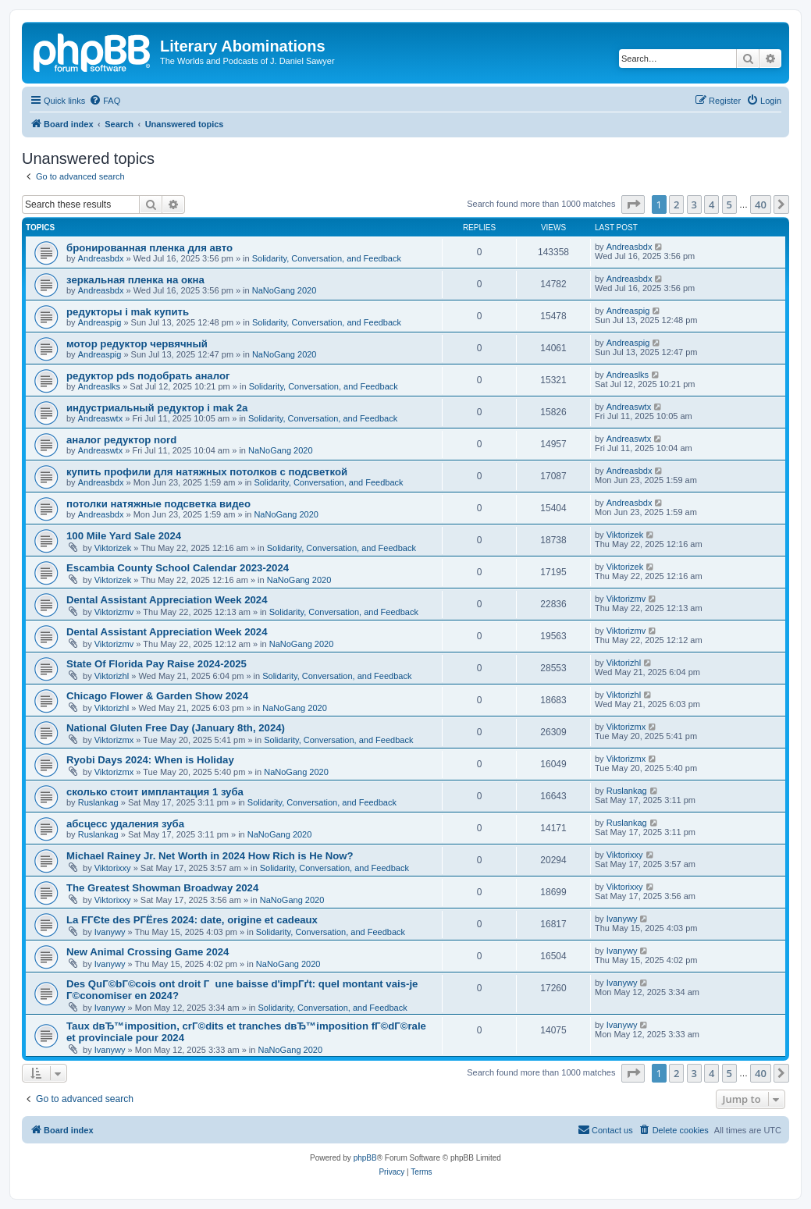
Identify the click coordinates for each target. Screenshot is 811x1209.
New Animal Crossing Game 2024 (147, 952)
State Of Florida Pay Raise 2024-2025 (156, 664)
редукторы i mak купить (127, 312)
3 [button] (694, 204)
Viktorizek (112, 548)
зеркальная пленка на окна (135, 280)
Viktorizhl (111, 676)
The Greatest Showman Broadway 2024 (162, 888)
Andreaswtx (100, 418)
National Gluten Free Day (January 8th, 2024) (175, 728)
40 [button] (761, 204)
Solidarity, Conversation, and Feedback (326, 258)
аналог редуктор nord (121, 440)
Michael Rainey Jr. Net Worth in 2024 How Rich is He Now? (210, 856)
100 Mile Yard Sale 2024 (123, 536)
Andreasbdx (101, 258)
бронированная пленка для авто (149, 248)
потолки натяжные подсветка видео (158, 504)
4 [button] (711, 204)
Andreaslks (99, 386)
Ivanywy (110, 932)
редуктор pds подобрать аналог (147, 376)
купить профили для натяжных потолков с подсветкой (206, 472)
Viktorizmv (114, 612)
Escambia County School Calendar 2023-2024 (177, 568)
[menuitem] (104, 100)
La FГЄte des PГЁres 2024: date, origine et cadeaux (192, 920)
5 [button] (729, 204)
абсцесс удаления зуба (125, 824)
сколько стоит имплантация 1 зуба (155, 792)
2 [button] (676, 204)
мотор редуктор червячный (137, 344)
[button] (633, 204)
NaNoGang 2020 (284, 290)
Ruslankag (98, 802)
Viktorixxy (112, 868)
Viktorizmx (114, 740)
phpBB (365, 1158)
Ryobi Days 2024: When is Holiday (150, 760)
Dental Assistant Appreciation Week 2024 (167, 600)
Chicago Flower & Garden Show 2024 (157, 696)
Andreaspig (100, 322)
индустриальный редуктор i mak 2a (156, 408)
